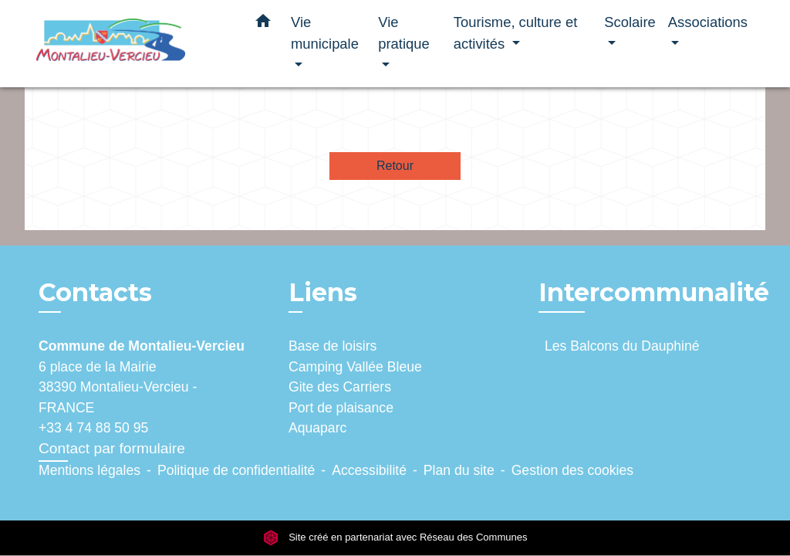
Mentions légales (89, 470)
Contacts (95, 292)
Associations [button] (708, 22)
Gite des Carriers (340, 387)
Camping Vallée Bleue (355, 367)
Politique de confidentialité (236, 470)
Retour (395, 165)
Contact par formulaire (112, 448)
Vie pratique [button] (403, 33)
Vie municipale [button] (325, 33)
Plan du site (459, 470)
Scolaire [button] (629, 22)
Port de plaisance (341, 407)
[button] (263, 23)
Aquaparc (317, 428)
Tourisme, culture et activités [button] (515, 33)
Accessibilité (369, 470)
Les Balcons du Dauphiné (622, 346)
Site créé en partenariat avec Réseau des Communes (395, 537)
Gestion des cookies (572, 470)
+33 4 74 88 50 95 (93, 428)
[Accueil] (132, 44)
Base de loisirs (332, 346)
